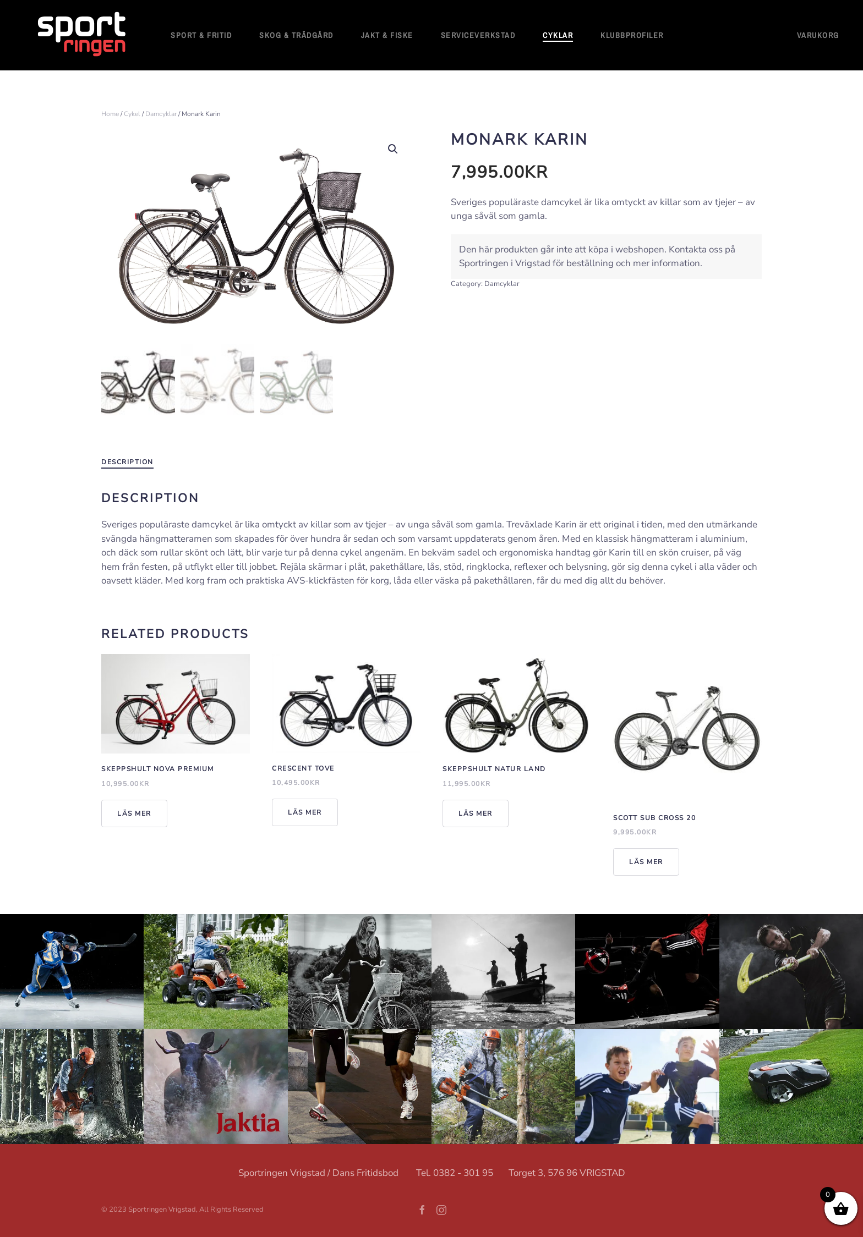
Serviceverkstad (478, 35)
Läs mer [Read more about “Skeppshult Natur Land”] (475, 811)
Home (110, 113)
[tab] (122, 461)
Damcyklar (161, 113)
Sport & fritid (201, 35)
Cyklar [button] (558, 35)
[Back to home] (82, 35)
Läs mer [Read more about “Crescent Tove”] (305, 810)
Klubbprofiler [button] (632, 35)
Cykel (132, 113)
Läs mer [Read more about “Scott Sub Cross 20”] (646, 860)
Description (127, 460)
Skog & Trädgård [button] (296, 35)
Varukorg (818, 35)
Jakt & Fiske (387, 35)
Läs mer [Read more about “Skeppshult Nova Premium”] (134, 811)
